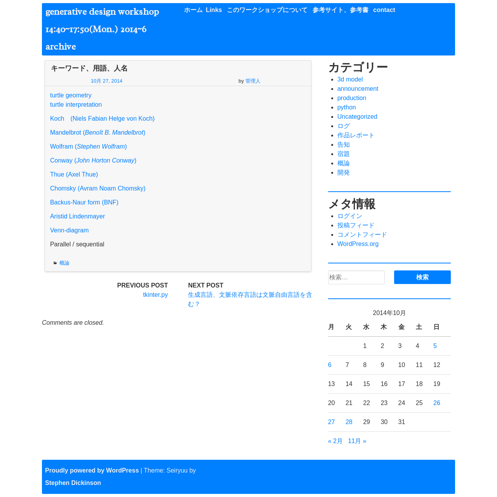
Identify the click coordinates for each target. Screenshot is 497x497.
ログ (343, 126)
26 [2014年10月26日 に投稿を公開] (436, 403)
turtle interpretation (76, 104)
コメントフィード (362, 234)
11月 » (357, 441)
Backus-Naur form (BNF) (84, 202)
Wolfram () (88, 146)
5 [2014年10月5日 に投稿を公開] (435, 346)
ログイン (349, 216)
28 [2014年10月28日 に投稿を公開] (349, 422)
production (352, 98)
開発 (343, 172)
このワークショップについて (267, 10)
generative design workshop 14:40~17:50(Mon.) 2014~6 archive (106, 29)
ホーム (193, 10)
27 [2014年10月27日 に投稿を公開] (331, 422)
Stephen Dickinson (73, 483)
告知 (343, 144)
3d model (350, 79)
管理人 (253, 81)
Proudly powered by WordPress (92, 470)
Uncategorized (357, 116)
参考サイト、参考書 (340, 10)
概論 (64, 263)
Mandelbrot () (97, 132)
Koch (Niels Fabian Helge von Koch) (102, 118)
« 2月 (335, 441)
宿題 (343, 154)
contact (384, 10)
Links (214, 10)
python (346, 107)
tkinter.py (155, 294)
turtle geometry (71, 95)
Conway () (93, 160)
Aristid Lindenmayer (77, 216)
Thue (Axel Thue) (74, 174)
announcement (358, 88)
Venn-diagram (69, 230)
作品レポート (356, 135)
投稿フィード (356, 225)
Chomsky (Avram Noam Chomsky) (98, 188)
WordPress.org (358, 244)
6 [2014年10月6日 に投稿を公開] (330, 365)
